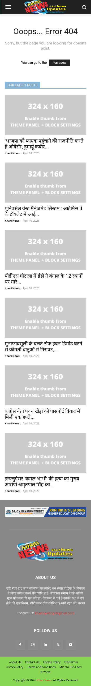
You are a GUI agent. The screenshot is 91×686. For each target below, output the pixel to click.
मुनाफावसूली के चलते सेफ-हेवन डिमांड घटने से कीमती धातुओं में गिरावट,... (43, 346)
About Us (15, 662)
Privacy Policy (14, 667)
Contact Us (32, 662)
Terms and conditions (41, 667)
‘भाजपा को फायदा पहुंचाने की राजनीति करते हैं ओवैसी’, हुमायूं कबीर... (44, 144)
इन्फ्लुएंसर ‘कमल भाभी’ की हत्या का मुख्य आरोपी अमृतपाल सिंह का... (42, 481)
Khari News (12, 153)
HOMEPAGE (59, 62)
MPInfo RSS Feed (71, 667)
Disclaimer (71, 662)
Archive (45, 672)
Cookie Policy (51, 662)
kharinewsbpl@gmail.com (54, 613)
